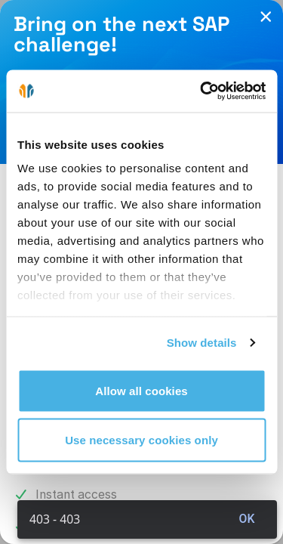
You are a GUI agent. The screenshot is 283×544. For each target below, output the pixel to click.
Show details (202, 342)
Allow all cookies (141, 390)
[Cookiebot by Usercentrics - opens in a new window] (201, 91)
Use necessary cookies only (141, 440)
